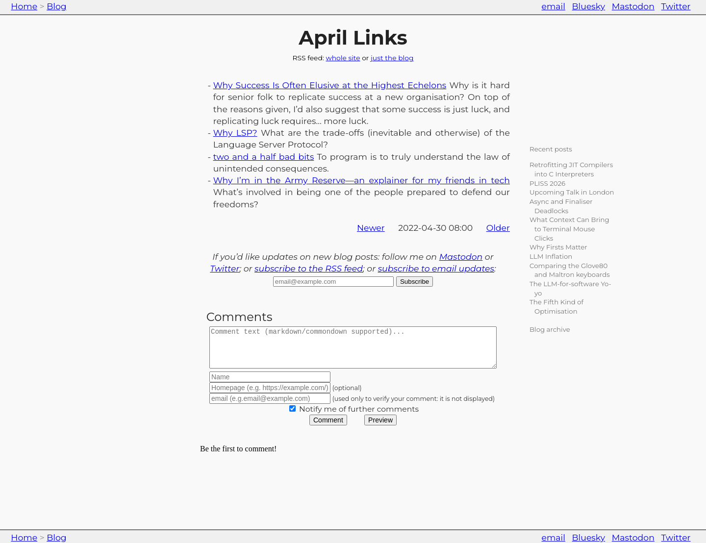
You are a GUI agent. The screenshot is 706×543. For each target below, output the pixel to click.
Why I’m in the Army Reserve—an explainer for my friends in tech (361, 180)
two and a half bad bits (263, 156)
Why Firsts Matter (558, 247)
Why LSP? (235, 132)
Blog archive (550, 329)
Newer (371, 227)
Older (498, 227)
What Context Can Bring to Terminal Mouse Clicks (569, 229)
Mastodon (633, 6)
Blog (56, 6)
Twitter (676, 6)
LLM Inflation (551, 256)
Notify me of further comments (359, 416)
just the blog (392, 58)
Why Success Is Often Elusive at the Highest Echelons (330, 85)
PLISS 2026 (547, 183)
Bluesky (588, 6)
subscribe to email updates (436, 268)
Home (24, 6)
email (553, 6)
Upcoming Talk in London (572, 192)
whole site (343, 58)
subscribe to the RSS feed (308, 268)
